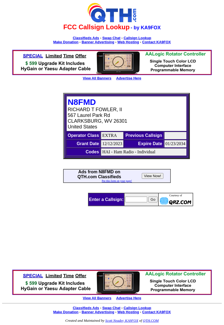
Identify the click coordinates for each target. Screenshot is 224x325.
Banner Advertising (98, 42)
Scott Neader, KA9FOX (121, 320)
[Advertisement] (28, 175)
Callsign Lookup (137, 38)
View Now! (152, 176)
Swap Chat (111, 38)
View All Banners (97, 78)
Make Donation (65, 42)
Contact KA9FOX (156, 42)
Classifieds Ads (86, 38)
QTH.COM (151, 320)
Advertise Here (128, 78)
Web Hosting (128, 42)
